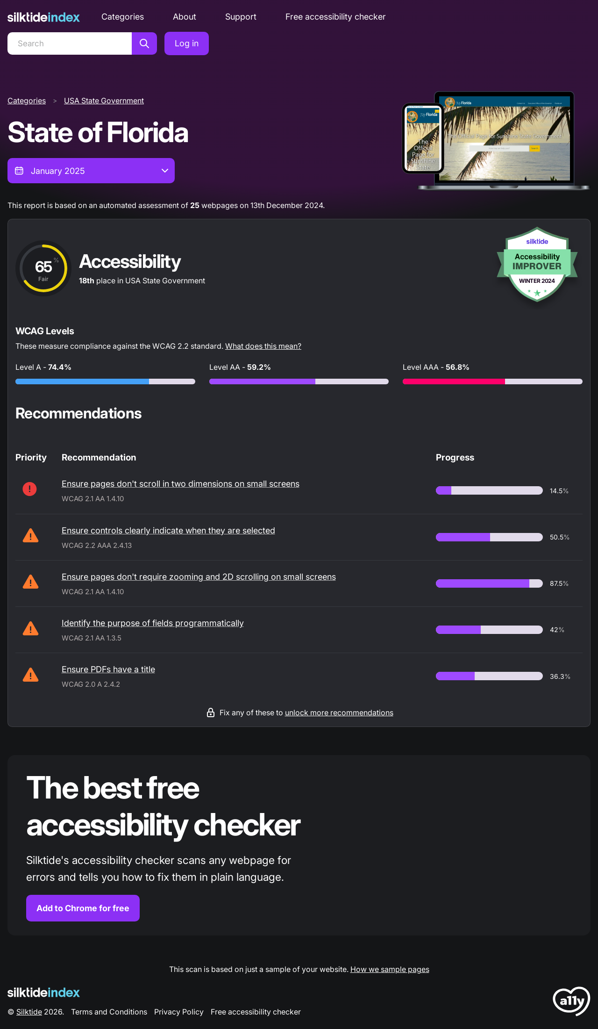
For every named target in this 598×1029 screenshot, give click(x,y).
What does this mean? (263, 346)
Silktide (29, 1011)
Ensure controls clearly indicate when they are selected (168, 530)
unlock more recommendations (339, 712)
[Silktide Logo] (43, 992)
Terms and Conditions (109, 1011)
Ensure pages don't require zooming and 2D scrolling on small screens (199, 577)
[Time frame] (91, 170)
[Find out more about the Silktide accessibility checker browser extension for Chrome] (299, 845)
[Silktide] (43, 17)
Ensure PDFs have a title (108, 669)
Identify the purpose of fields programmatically (153, 623)
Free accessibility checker (335, 17)
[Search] (69, 43)
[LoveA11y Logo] (572, 1003)
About (184, 17)
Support (240, 17)
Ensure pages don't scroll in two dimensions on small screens (180, 484)
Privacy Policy (179, 1011)
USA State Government (104, 100)
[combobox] (91, 170)
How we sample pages (389, 969)
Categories (122, 17)
